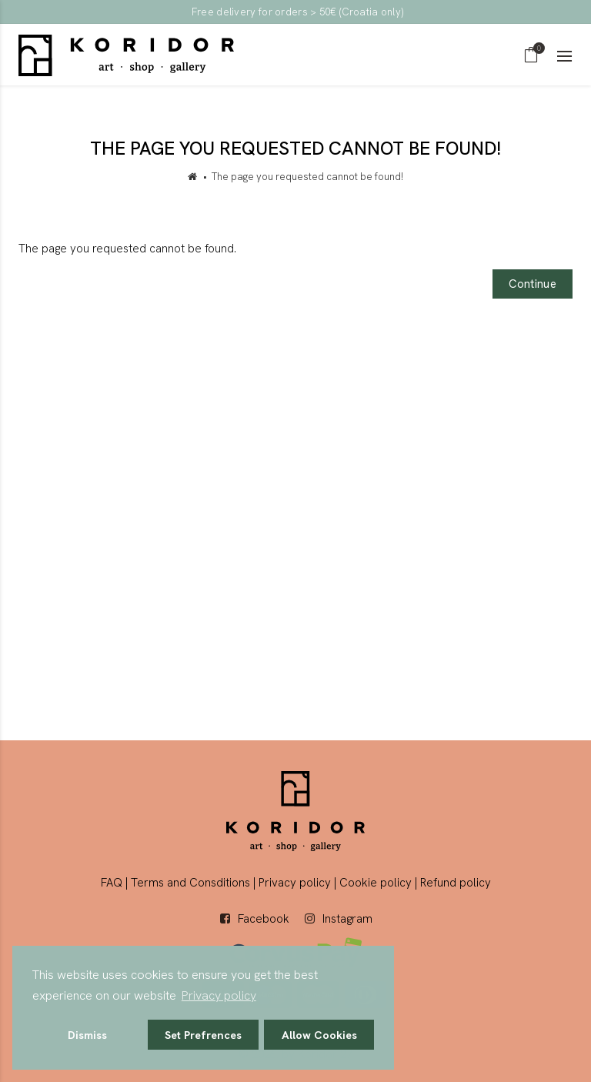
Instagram (347, 919)
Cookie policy (375, 882)
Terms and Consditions (190, 882)
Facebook (263, 919)
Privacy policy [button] (219, 995)
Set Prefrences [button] (203, 1035)
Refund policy (455, 882)
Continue (532, 284)
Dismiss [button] (87, 1035)
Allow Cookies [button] (319, 1035)
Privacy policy (295, 882)
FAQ (111, 882)
